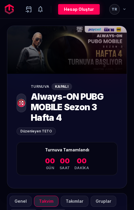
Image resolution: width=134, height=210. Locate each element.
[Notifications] (40, 9)
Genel (21, 201)
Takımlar (74, 201)
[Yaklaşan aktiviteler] (28, 9)
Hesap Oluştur (79, 9)
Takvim (46, 201)
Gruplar (103, 201)
